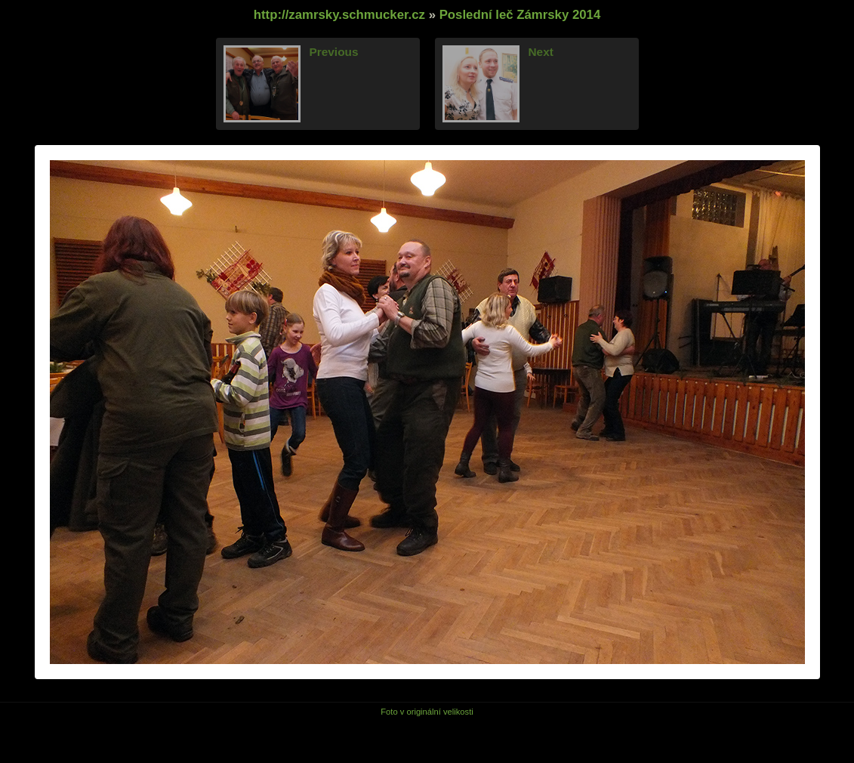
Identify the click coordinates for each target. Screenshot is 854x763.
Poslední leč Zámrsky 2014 (520, 15)
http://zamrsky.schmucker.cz (339, 15)
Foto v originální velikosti (427, 711)
